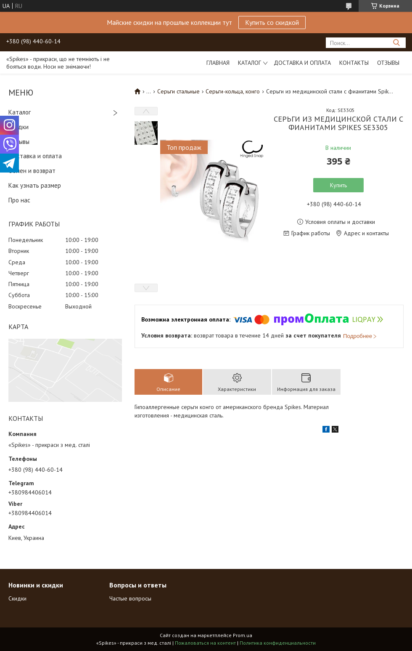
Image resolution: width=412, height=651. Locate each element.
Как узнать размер (34, 185)
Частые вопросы (130, 598)
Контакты (354, 62)
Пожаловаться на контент (205, 643)
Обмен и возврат (31, 171)
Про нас (19, 200)
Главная (218, 62)
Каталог (249, 62)
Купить (338, 185)
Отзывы (388, 62)
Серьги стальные (178, 91)
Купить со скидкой (272, 22)
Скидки (18, 127)
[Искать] (396, 42)
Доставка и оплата (302, 62)
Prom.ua (242, 635)
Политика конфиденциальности (278, 643)
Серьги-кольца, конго (233, 91)
